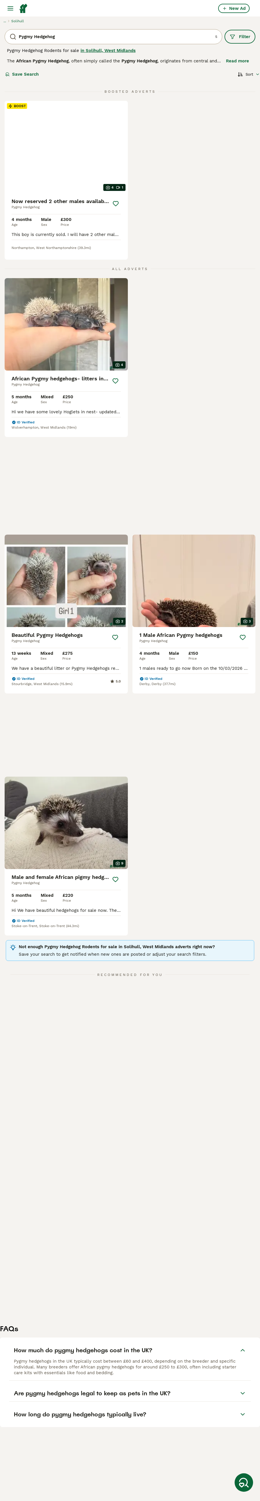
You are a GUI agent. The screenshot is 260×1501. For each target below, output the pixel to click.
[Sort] (248, 74)
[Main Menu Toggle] (10, 8)
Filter (240, 37)
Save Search (22, 74)
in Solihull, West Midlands (108, 50)
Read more (237, 61)
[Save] (116, 203)
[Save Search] (244, 1482)
